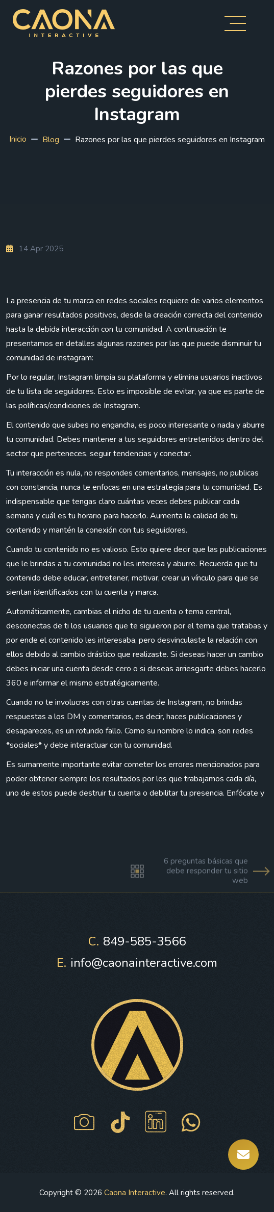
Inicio (18, 139)
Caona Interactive (134, 1193)
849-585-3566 (137, 941)
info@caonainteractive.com (137, 963)
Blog (50, 139)
